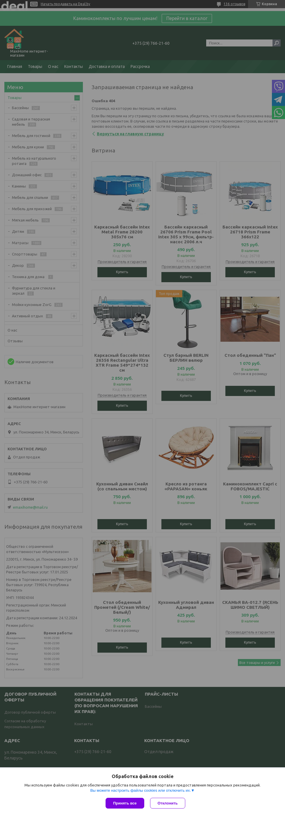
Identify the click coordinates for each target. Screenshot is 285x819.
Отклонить (168, 803)
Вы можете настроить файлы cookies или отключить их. (140, 790)
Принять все (125, 803)
